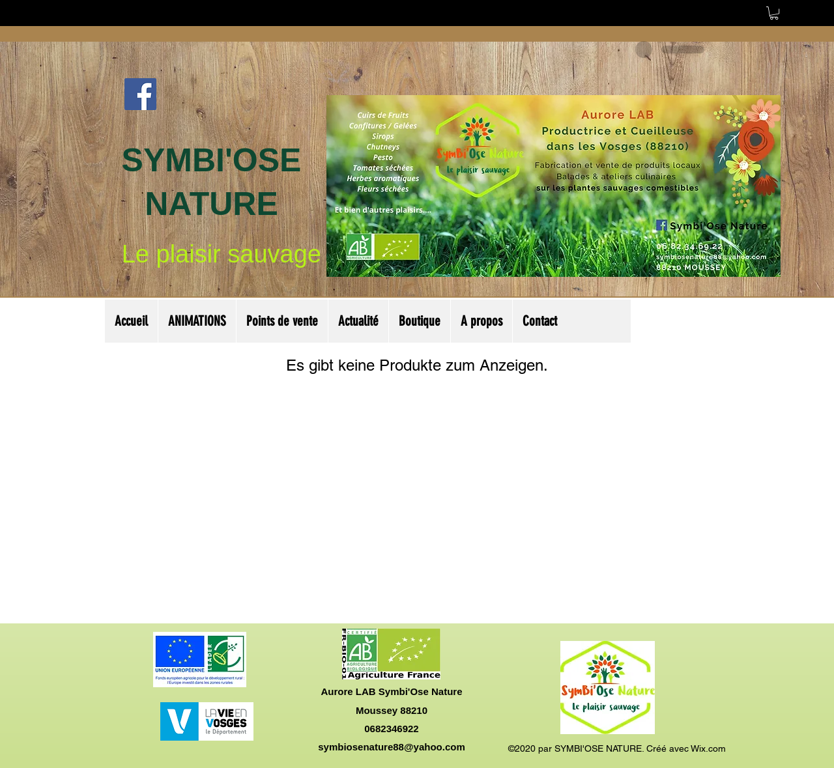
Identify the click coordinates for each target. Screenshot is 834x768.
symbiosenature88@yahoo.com (391, 746)
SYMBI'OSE (212, 160)
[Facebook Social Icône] (140, 94)
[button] (774, 13)
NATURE (211, 204)
